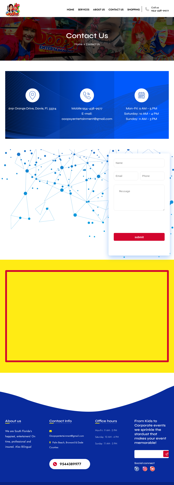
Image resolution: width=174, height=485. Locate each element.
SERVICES (83, 9)
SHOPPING (133, 9)
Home (78, 44)
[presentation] (140, 222)
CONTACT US (116, 9)
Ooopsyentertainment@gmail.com (66, 436)
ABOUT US (99, 9)
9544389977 (70, 464)
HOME (70, 9)
